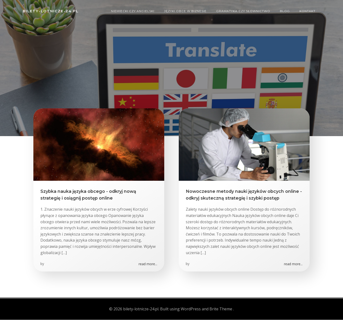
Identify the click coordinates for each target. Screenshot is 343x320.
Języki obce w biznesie (185, 11)
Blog (285, 11)
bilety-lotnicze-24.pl (50, 10)
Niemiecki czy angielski (133, 11)
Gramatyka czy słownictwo (243, 11)
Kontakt (308, 11)
